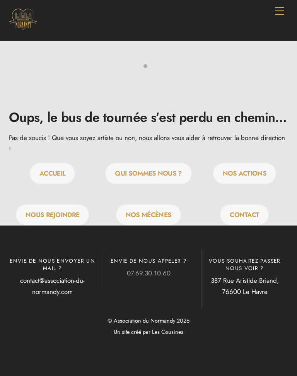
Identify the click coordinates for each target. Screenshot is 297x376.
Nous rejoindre (52, 214)
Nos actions (245, 173)
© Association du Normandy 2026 (148, 321)
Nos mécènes (149, 214)
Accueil (52, 173)
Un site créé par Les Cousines (148, 332)
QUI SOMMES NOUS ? (148, 173)
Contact (244, 214)
